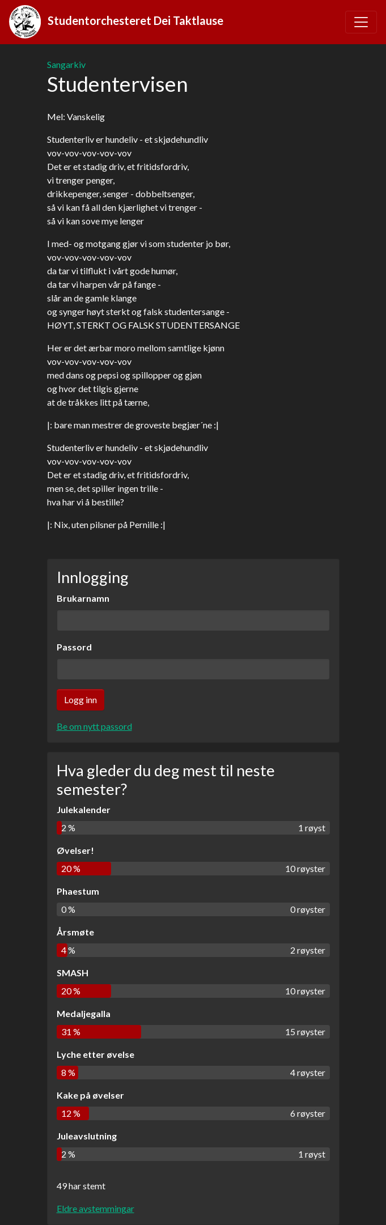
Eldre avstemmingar (95, 1208)
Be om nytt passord (94, 726)
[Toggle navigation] (361, 22)
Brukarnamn (83, 598)
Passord (74, 646)
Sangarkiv (66, 64)
